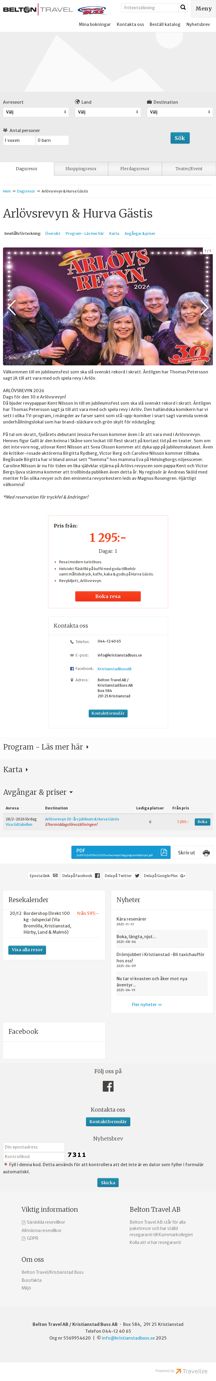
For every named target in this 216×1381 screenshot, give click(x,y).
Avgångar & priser (140, 233)
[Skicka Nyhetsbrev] (108, 1182)
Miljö (26, 1287)
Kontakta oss (130, 24)
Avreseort (13, 102)
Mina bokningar (95, 24)
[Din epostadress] (34, 1147)
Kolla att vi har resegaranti (155, 1242)
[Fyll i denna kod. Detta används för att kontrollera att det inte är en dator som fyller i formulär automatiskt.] (34, 1156)
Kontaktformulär (108, 713)
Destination (162, 102)
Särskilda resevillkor (46, 1222)
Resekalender (28, 900)
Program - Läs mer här (85, 233)
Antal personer (21, 130)
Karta (114, 233)
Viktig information (50, 1209)
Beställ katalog (165, 24)
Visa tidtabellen (19, 824)
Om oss (33, 1259)
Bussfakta (32, 1280)
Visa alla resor (27, 949)
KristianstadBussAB (115, 668)
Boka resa (108, 596)
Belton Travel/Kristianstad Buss (53, 1272)
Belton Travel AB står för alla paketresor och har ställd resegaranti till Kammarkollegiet (161, 1228)
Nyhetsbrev (198, 24)
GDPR (32, 1238)
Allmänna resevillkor (42, 1230)
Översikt (52, 233)
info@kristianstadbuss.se (120, 655)
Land (83, 102)
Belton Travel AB (155, 1209)
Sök (180, 138)
